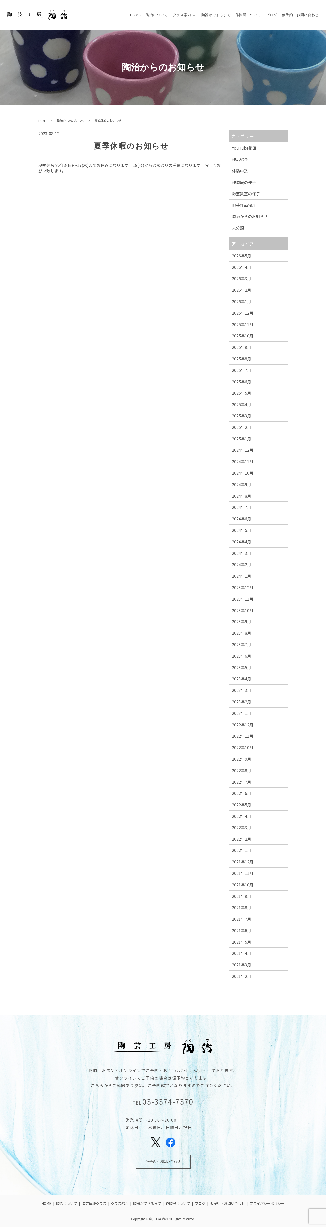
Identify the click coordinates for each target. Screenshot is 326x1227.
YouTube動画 (244, 148)
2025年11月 (242, 324)
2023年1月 (241, 713)
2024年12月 (242, 450)
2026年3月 (241, 278)
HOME (135, 15)
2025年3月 (241, 416)
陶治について (157, 15)
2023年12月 (242, 587)
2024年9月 (241, 484)
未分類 (238, 228)
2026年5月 (241, 256)
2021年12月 (242, 862)
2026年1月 (241, 301)
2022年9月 (241, 759)
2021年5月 (241, 942)
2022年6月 (241, 793)
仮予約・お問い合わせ (300, 15)
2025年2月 (241, 427)
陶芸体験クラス (94, 1203)
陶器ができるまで (216, 15)
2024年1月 (241, 576)
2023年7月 (241, 644)
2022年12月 (242, 725)
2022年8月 (241, 770)
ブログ (271, 15)
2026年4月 (241, 267)
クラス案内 (182, 15)
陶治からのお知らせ (70, 120)
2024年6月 (241, 519)
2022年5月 (241, 805)
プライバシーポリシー (267, 1203)
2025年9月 (241, 347)
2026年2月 (241, 290)
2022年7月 (241, 782)
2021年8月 (241, 907)
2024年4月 (241, 542)
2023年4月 (241, 679)
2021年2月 (241, 976)
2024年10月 (242, 473)
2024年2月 (241, 564)
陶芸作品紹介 (244, 205)
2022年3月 (241, 827)
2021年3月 (241, 965)
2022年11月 (242, 736)
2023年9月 (241, 621)
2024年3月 (241, 553)
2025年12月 (242, 313)
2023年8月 (241, 633)
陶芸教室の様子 (246, 194)
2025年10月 (242, 336)
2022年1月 (241, 850)
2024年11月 (242, 461)
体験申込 (240, 171)
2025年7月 (241, 370)
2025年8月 (241, 359)
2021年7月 (241, 919)
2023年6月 (241, 656)
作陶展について (248, 15)
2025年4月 (241, 404)
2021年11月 (242, 873)
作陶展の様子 (244, 182)
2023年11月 (242, 599)
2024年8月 (241, 496)
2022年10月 (242, 747)
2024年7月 (241, 507)
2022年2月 (241, 839)
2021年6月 (241, 930)
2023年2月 (241, 702)
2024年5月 (241, 530)
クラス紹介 (119, 1203)
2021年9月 (241, 896)
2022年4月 (241, 816)
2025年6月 (241, 382)
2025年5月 (241, 393)
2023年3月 (241, 690)
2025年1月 (241, 439)
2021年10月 (242, 885)
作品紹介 (240, 159)
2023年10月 (242, 610)
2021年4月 (241, 953)
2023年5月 (241, 667)
